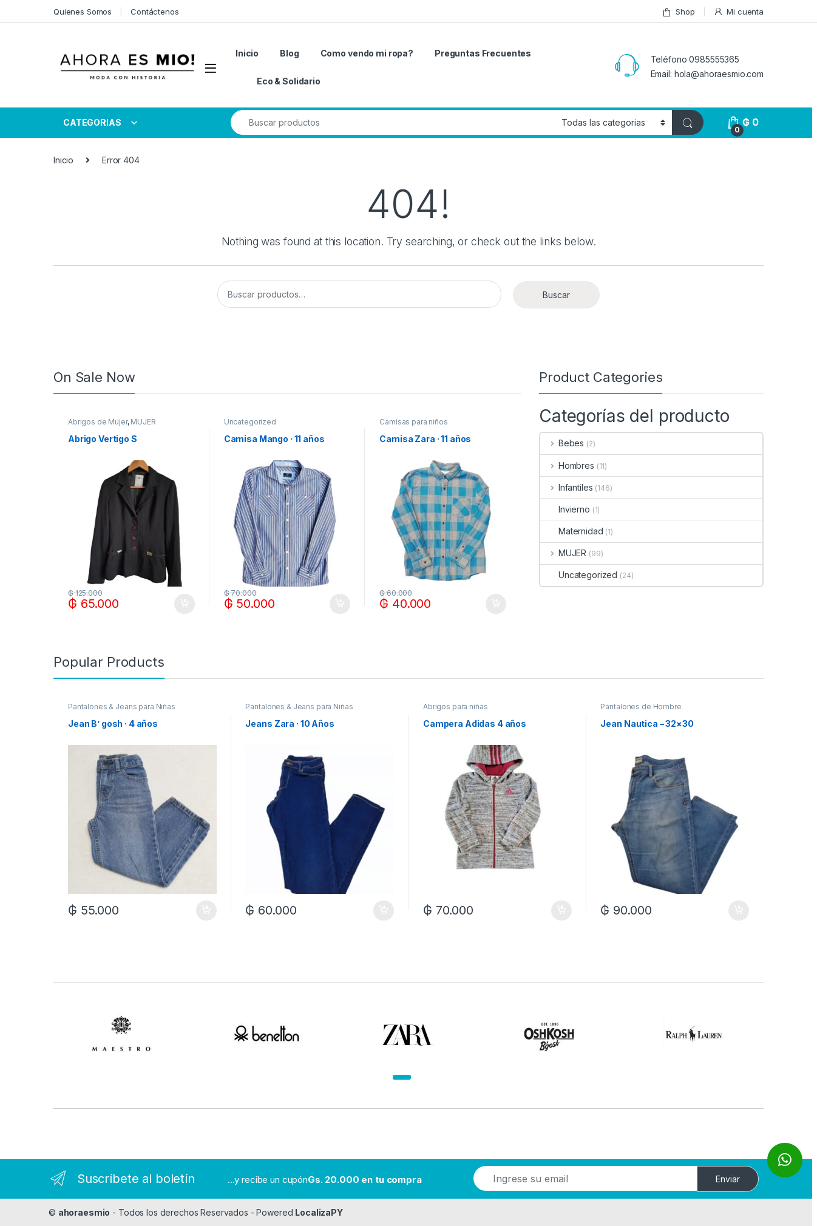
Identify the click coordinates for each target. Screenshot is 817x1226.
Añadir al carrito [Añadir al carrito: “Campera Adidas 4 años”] (561, 911)
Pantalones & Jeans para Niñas (121, 706)
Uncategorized (250, 421)
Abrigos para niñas (455, 706)
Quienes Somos (82, 11)
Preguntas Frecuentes (483, 53)
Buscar (556, 295)
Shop (678, 12)
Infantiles (566, 487)
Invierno (565, 509)
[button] (402, 1077)
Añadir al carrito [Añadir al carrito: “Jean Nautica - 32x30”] (738, 911)
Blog (289, 53)
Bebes (562, 443)
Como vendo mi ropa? (366, 53)
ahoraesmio (84, 1212)
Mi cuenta (738, 12)
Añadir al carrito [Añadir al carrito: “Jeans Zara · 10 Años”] (383, 911)
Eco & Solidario (288, 81)
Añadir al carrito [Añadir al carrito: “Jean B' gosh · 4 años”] (206, 911)
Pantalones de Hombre (640, 706)
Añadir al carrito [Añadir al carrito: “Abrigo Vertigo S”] (184, 604)
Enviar (728, 1179)
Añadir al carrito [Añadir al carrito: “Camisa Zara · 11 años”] (496, 604)
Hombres (567, 465)
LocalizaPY (319, 1212)
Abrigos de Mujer (97, 421)
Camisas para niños (413, 421)
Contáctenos (154, 11)
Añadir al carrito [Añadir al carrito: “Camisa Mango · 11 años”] (340, 604)
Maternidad (571, 531)
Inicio (247, 53)
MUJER (143, 421)
